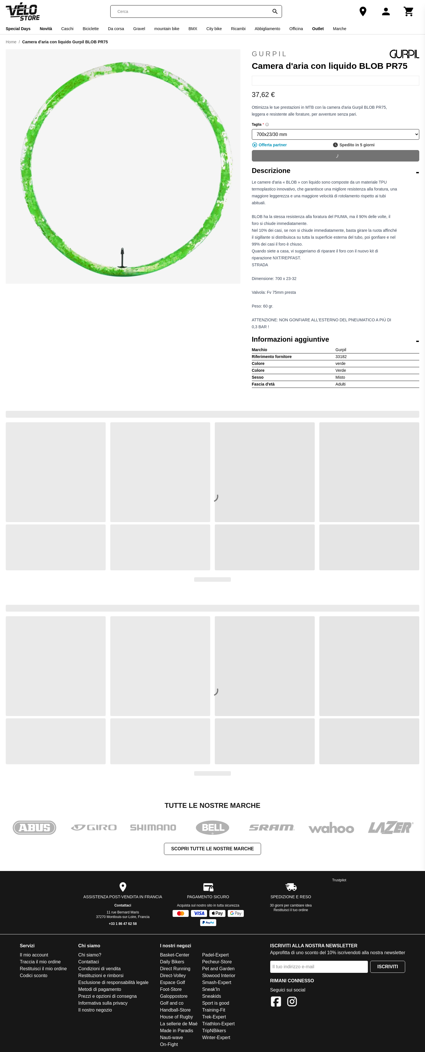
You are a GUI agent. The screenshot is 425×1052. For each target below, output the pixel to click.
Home (11, 42)
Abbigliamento (267, 28)
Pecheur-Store (217, 961)
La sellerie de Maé (179, 1023)
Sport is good (215, 1003)
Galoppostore (174, 996)
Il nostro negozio (95, 1010)
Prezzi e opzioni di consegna (107, 996)
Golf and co (171, 1003)
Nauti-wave (171, 1037)
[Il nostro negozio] (363, 11)
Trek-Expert (214, 1016)
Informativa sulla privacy (103, 1003)
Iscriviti (387, 966)
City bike (214, 28)
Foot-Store (171, 989)
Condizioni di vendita (99, 968)
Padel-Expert (215, 954)
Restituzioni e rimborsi (100, 975)
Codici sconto (33, 975)
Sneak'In (211, 989)
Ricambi (238, 28)
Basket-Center (174, 954)
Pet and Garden (218, 968)
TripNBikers (214, 1030)
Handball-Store (175, 1010)
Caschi (67, 28)
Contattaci (122, 905)
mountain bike (166, 28)
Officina (296, 28)
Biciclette (91, 28)
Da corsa (116, 28)
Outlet (318, 28)
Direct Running (175, 968)
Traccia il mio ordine (40, 961)
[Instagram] (292, 1002)
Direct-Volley (173, 975)
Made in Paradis (176, 1030)
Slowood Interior (218, 975)
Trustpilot (339, 880)
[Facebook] (276, 1002)
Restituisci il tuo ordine (291, 910)
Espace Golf (172, 982)
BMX (192, 28)
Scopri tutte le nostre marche (212, 848)
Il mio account (34, 954)
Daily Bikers (172, 961)
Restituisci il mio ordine (43, 968)
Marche (339, 28)
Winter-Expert (216, 1037)
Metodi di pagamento (99, 989)
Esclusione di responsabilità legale (113, 982)
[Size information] (267, 124)
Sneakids (211, 996)
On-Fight (169, 1044)
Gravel (139, 28)
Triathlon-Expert (218, 1023)
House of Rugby (176, 1016)
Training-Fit (213, 1010)
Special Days (18, 28)
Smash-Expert (216, 982)
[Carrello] (409, 11)
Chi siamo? (89, 954)
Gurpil (335, 54)
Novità (46, 28)
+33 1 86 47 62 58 (123, 924)
